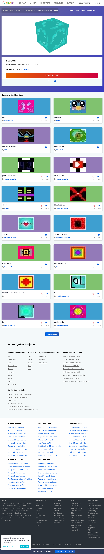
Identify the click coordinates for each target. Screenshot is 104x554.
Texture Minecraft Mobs (47, 431)
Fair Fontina (8, 121)
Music (10, 382)
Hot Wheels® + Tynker (15, 404)
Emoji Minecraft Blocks (77, 444)
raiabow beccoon (60, 264)
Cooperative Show (10, 179)
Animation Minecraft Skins (18, 450)
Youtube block (59, 176)
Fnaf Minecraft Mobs (46, 434)
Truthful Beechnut (62, 297)
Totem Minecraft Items (47, 480)
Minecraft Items (76, 523)
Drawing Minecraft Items (47, 486)
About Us (39, 506)
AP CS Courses (93, 519)
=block (4, 205)
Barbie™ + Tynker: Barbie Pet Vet (18, 398)
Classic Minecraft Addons (17, 489)
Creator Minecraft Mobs (47, 428)
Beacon (26, 69)
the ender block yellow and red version (14, 293)
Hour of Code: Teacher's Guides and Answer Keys (23, 410)
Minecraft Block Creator (78, 428)
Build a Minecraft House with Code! (73, 369)
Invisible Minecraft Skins (17, 428)
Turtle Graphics (12, 385)
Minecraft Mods (76, 526)
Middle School (93, 514)
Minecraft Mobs (76, 516)
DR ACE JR (59, 150)
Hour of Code (75, 531)
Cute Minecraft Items (46, 492)
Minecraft (21, 10)
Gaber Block (6, 264)
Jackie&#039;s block (9, 176)
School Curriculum (94, 506)
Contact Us (79, 545)
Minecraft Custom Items (47, 467)
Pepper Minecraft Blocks (78, 450)
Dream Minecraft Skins (16, 447)
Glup (58, 121)
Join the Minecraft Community (72, 363)
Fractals (10, 369)
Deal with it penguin (9, 147)
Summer (57, 523)
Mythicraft (42, 360)
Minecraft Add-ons (77, 521)
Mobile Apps (40, 516)
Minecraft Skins (76, 509)
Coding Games (76, 504)
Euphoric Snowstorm (11, 267)
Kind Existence (9, 326)
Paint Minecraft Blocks (77, 434)
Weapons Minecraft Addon (18, 470)
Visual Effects (12, 360)
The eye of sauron (60, 235)
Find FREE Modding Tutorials (71, 373)
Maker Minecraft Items (47, 470)
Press (38, 511)
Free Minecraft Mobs (46, 453)
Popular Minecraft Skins (17, 437)
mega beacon (59, 147)
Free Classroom (93, 509)
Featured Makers (59, 516)
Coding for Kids (9, 10)
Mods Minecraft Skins (16, 431)
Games (10, 376)
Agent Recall (42, 357)
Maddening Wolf (10, 238)
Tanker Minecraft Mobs (47, 450)
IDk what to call (59, 205)
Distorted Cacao (62, 267)
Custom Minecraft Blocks (78, 431)
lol (55, 293)
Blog (37, 504)
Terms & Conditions (35, 545)
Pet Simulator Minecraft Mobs (49, 447)
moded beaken (59, 323)
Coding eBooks (41, 521)
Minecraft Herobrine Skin (17, 456)
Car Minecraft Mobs (45, 444)
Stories (10, 379)
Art (9, 357)
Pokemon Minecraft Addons (18, 486)
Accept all (24, 546)
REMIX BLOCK (52, 75)
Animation (11, 373)
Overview (57, 504)
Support (39, 509)
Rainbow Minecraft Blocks (78, 447)
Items (29, 366)
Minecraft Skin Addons (16, 473)
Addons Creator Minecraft (18, 464)
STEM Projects (93, 536)
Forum (38, 523)
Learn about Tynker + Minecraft (82, 10)
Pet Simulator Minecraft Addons (20, 480)
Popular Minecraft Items (47, 473)
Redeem (56, 511)
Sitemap (39, 519)
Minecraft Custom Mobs (47, 456)
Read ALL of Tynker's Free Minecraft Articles (76, 382)
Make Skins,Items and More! (71, 357)
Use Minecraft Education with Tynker (74, 376)
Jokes (9, 363)
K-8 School (92, 523)
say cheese (6, 235)
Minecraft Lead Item (46, 464)
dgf (3, 117)
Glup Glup (57, 117)
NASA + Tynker (12, 401)
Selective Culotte (62, 209)
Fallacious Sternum (63, 238)
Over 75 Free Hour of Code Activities (19, 407)
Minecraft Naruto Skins (17, 444)
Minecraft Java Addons (16, 477)
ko (3, 323)
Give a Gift (57, 509)
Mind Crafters (43, 363)
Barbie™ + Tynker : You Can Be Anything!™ (20, 395)
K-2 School (92, 521)
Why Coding (58, 514)
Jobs (37, 514)
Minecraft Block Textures (78, 437)
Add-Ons (30, 363)
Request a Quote (94, 538)
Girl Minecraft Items (46, 489)
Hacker (6, 209)
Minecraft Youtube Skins (17, 434)
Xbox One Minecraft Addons (18, 483)
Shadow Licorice (62, 326)
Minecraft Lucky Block (77, 440)
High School (92, 516)
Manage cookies (8, 546)
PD (89, 531)
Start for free (84, 3)
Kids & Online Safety (60, 545)
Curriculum (57, 506)
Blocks (30, 10)
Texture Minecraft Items (47, 483)
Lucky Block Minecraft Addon (19, 467)
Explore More (52, 335)
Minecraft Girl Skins (15, 453)
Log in (97, 3)
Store (38, 526)
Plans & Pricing (59, 519)
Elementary (92, 511)
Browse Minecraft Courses (71, 360)
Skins (29, 357)
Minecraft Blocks (77, 519)
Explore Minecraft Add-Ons (71, 366)
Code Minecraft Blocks (77, 453)
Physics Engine (12, 366)
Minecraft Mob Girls (46, 440)
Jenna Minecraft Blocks (77, 456)
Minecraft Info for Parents (71, 379)
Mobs (29, 369)
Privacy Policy (47, 545)
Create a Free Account (65, 551)
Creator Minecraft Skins (17, 440)
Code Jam (74, 528)
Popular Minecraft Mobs (47, 437)
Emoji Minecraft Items (46, 477)
